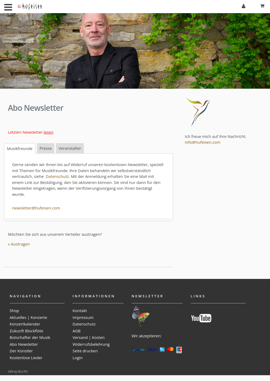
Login (78, 357)
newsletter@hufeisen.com (36, 207)
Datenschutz (57, 176)
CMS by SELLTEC (18, 371)
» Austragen (19, 244)
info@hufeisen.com (202, 142)
